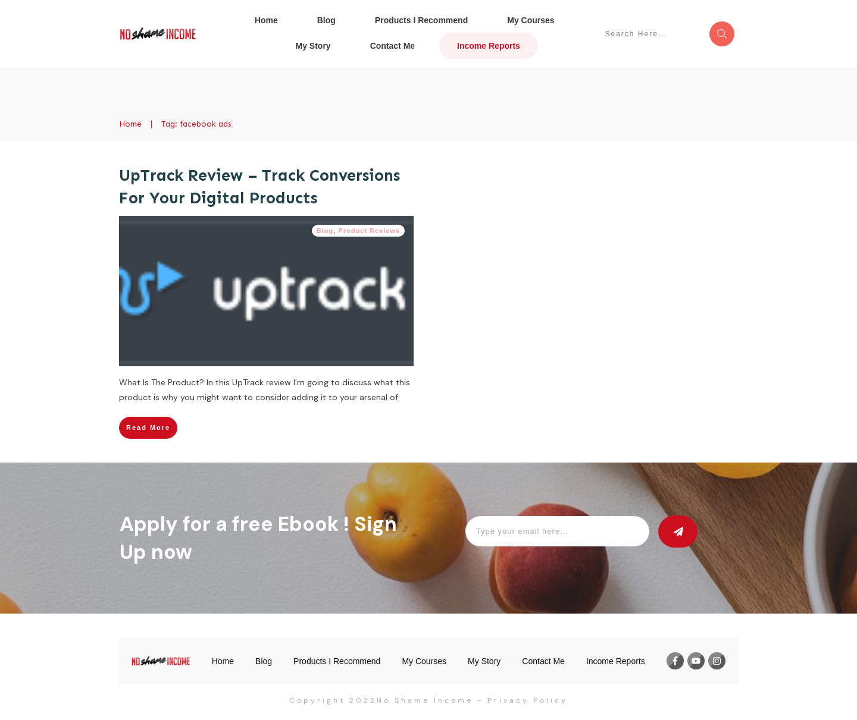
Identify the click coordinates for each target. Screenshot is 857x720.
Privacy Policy (527, 700)
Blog (325, 230)
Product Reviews (369, 230)
